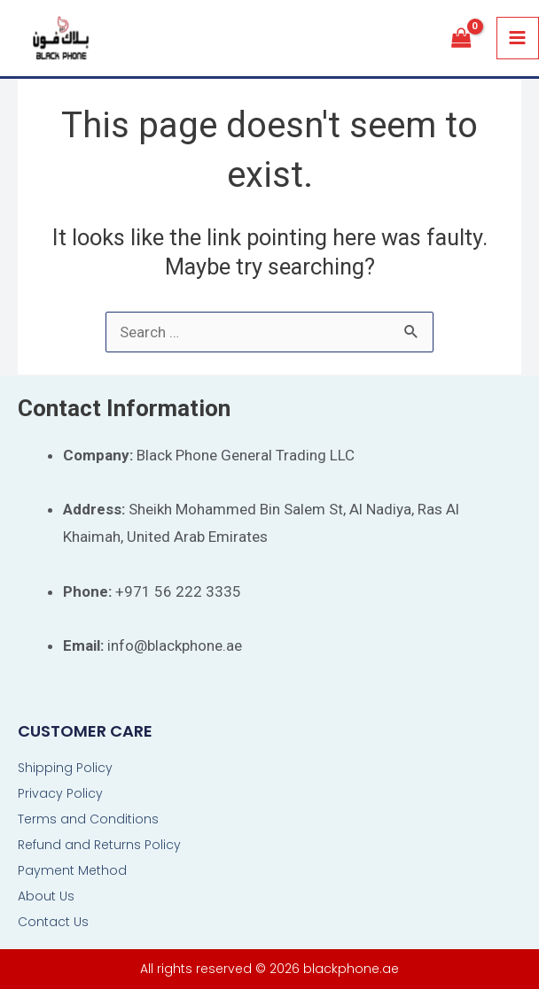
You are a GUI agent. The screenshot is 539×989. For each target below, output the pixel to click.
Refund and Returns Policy (99, 845)
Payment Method (72, 870)
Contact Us (53, 922)
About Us (46, 896)
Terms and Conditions (88, 819)
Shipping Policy (65, 768)
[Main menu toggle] (518, 38)
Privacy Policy (60, 793)
